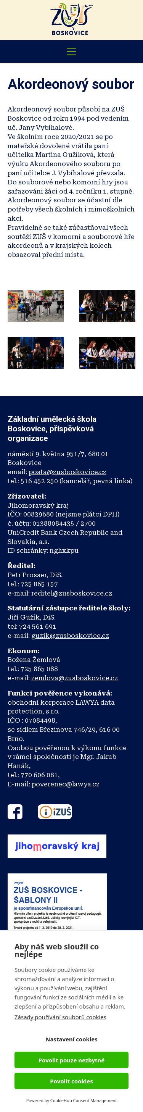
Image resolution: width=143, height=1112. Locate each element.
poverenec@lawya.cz (66, 784)
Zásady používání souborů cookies (60, 1017)
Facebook (15, 811)
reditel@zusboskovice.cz (71, 593)
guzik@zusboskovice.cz (70, 635)
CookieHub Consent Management (83, 1100)
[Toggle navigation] (71, 51)
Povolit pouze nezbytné (71, 1060)
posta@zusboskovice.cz (67, 472)
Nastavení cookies (71, 1039)
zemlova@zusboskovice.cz (74, 678)
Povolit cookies (71, 1081)
